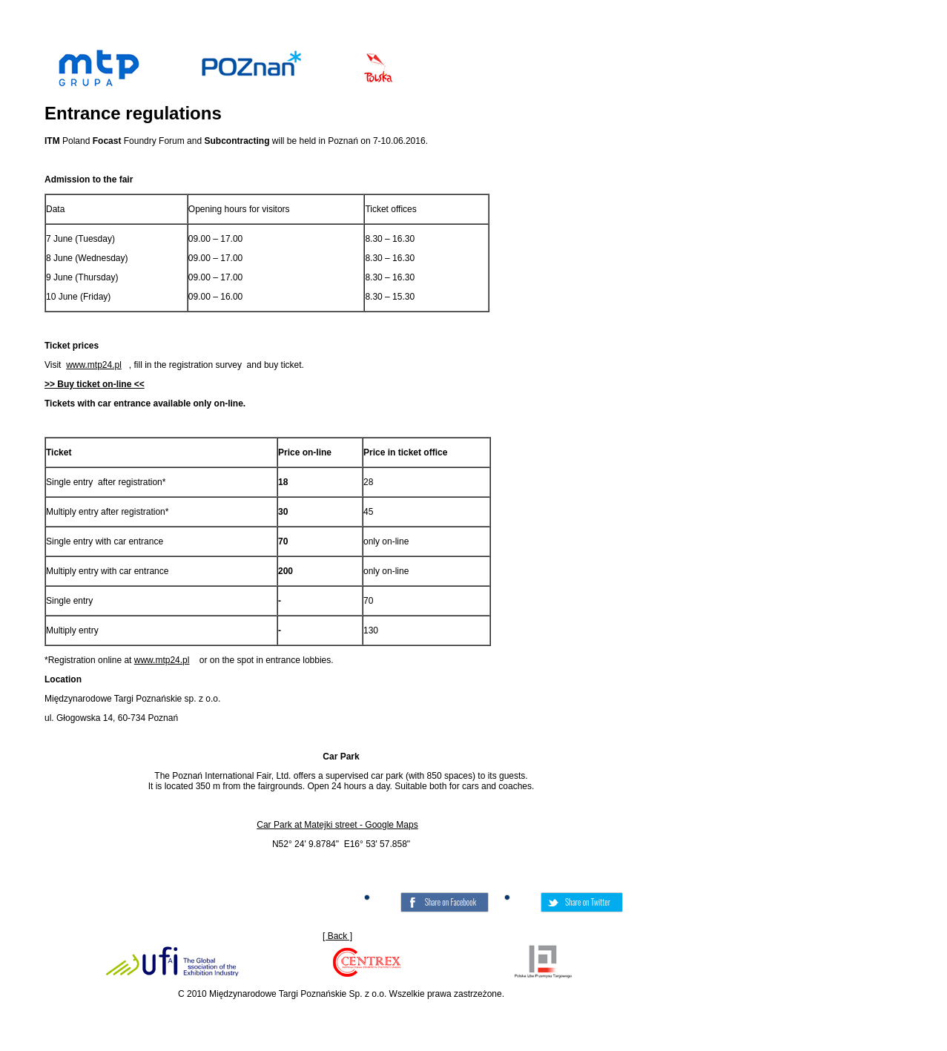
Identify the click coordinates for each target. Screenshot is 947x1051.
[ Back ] (337, 936)
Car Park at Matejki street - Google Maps (337, 825)
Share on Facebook (450, 902)
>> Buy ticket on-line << (94, 384)
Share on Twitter (587, 902)
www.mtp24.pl (94, 365)
